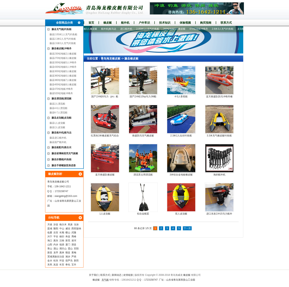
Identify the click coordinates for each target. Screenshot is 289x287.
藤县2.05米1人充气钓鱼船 (63, 34)
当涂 (76, 224)
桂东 (55, 260)
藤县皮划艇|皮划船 (61, 117)
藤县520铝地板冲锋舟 (61, 93)
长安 (61, 264)
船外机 (125, 22)
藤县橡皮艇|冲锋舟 (61, 48)
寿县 (67, 236)
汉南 (61, 240)
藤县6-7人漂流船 (58, 112)
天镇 (49, 224)
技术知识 (164, 22)
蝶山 (67, 232)
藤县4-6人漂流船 (58, 108)
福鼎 (61, 244)
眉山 (55, 248)
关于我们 (94, 275)
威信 (67, 228)
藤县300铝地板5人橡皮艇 (63, 71)
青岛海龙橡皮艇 (110, 58)
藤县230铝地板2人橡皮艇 (63, 53)
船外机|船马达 (109, 28)
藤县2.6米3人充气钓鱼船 (63, 43)
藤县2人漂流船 (57, 103)
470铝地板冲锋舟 (199, 28)
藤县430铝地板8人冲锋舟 (63, 66)
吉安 (55, 232)
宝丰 (73, 264)
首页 (91, 22)
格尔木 (63, 224)
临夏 (49, 232)
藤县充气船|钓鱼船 (61, 29)
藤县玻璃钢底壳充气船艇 (65, 153)
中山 (61, 228)
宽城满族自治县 (55, 256)
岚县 (55, 264)
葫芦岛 (69, 260)
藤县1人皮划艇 (57, 123)
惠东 (55, 240)
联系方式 (226, 22)
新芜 (67, 240)
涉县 (55, 224)
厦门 (67, 244)
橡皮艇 (107, 22)
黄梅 (73, 252)
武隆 (73, 232)
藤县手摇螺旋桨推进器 (64, 165)
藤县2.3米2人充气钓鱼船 (63, 38)
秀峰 (73, 236)
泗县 (73, 244)
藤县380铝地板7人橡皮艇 (63, 80)
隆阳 (55, 228)
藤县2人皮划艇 (57, 127)
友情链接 (128, 275)
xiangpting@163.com (66, 196)
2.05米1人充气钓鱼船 (148, 28)
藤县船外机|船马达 (61, 132)
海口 (49, 240)
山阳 (49, 244)
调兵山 (63, 248)
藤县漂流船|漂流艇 (61, 98)
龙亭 (55, 252)
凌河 (73, 240)
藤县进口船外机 (58, 137)
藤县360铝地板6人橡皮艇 (63, 75)
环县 (61, 260)
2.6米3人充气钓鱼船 (223, 28)
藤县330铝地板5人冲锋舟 (63, 62)
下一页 (187, 228)
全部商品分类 (64, 22)
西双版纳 (76, 228)
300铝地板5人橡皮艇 (175, 28)
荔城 (49, 228)
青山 (49, 248)
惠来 (61, 252)
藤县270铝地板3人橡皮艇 (63, 58)
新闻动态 (116, 275)
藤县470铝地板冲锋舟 (61, 89)
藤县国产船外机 (58, 142)
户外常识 (144, 22)
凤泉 (70, 224)
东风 (49, 264)
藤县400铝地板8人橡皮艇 (63, 84)
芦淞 (73, 256)
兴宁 (49, 236)
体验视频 (185, 22)
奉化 (67, 264)
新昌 (49, 252)
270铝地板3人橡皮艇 (87, 28)
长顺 (61, 232)
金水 (49, 260)
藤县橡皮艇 (131, 58)
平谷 (55, 236)
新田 (76, 260)
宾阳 (76, 248)
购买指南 (205, 22)
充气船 (105, 279)
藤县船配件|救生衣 (61, 147)
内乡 (55, 244)
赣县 (67, 252)
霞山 (70, 248)
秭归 (61, 236)
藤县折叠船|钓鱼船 (61, 159)
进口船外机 (127, 28)
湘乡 (67, 256)
